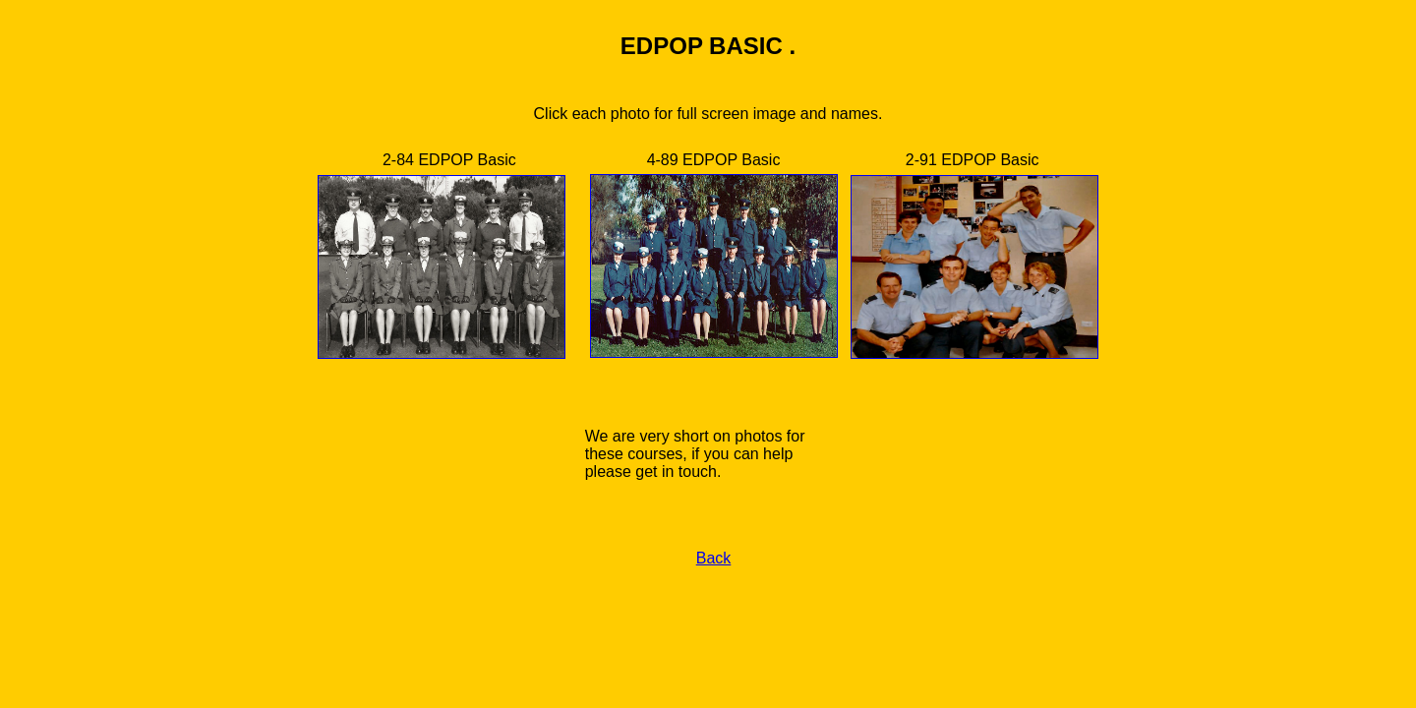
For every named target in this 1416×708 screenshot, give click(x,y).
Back (714, 558)
